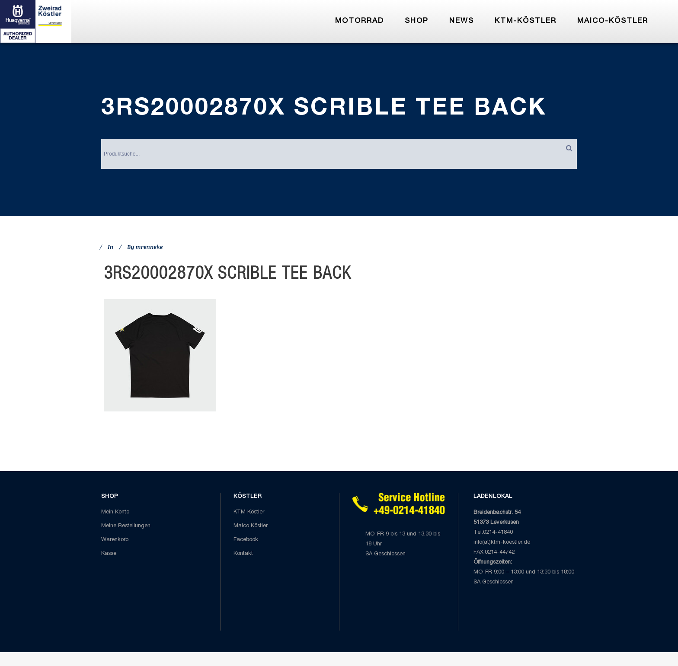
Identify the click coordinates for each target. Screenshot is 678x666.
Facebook (245, 540)
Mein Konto (115, 512)
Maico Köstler (250, 526)
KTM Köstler (248, 512)
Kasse (108, 554)
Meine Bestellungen (125, 526)
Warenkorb (114, 540)
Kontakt (243, 554)
